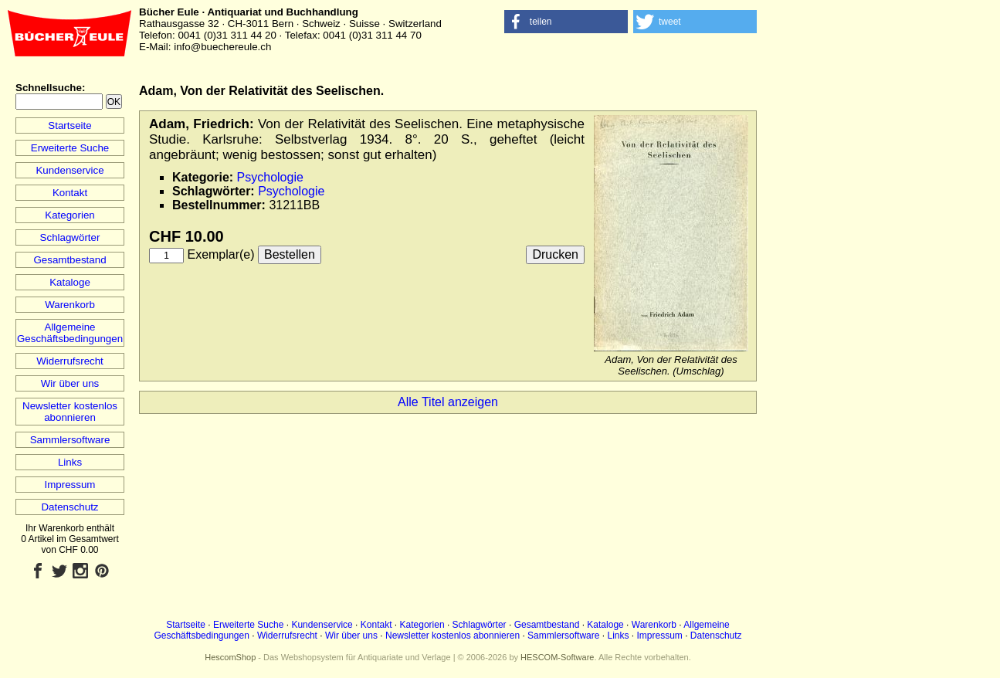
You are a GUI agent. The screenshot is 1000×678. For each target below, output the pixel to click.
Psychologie (270, 177)
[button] (566, 21)
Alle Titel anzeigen (448, 401)
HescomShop (230, 657)
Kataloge (69, 282)
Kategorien (69, 215)
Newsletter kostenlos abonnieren (69, 411)
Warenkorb (70, 304)
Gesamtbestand (69, 260)
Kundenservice (69, 170)
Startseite (69, 125)
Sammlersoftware (70, 440)
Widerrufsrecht (69, 361)
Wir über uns (70, 383)
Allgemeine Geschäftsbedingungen (70, 332)
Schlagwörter (70, 237)
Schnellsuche (48, 87)
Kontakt (70, 192)
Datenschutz (69, 507)
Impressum (70, 484)
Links (70, 462)
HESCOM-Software (557, 657)
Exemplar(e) (220, 254)
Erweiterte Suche (70, 148)
